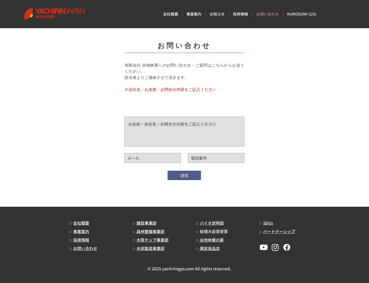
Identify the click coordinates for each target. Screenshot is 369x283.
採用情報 (81, 240)
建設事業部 (146, 223)
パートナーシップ (279, 231)
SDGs (268, 223)
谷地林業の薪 (211, 240)
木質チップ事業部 (152, 240)
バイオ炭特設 (212, 223)
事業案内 (81, 231)
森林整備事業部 (150, 231)
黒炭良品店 (209, 248)
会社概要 (81, 223)
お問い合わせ (85, 248)
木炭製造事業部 (150, 248)
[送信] (184, 175)
